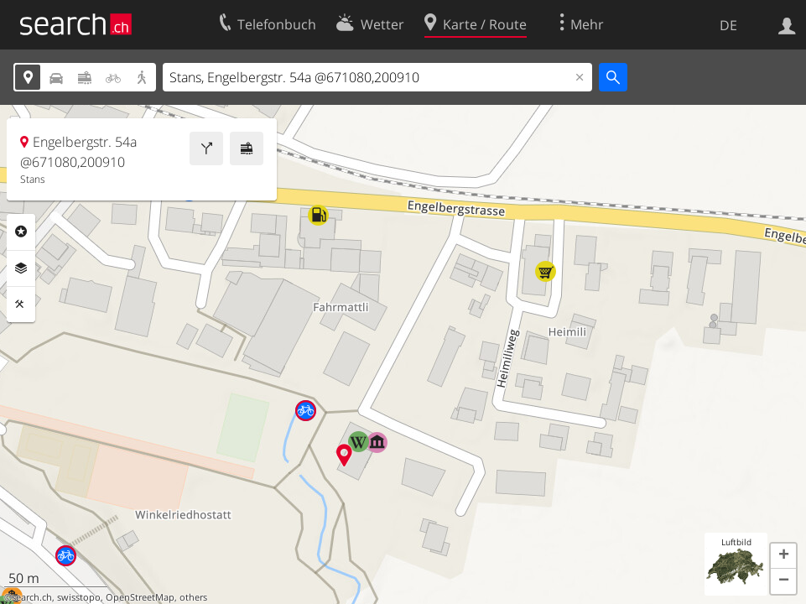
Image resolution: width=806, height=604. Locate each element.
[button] (783, 556)
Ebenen (21, 268)
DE (728, 25)
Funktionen (21, 304)
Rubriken (21, 231)
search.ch (32, 597)
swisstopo (79, 597)
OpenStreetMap (140, 597)
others (193, 597)
